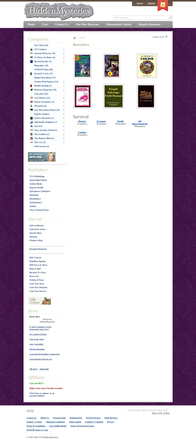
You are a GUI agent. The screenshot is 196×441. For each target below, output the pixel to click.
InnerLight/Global (38, 180)
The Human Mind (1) (42, 138)
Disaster (82, 121)
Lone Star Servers (38, 291)
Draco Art (34, 276)
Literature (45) (41, 94)
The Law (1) (38, 142)
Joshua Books (36, 184)
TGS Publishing (37, 176)
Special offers (36, 233)
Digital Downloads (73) (45, 78)
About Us (44, 418)
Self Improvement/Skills (141, 122)
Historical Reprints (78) (43, 90)
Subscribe (44, 369)
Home (31, 24)
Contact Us (62, 24)
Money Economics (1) (42, 102)
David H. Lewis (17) (41, 73)
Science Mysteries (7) (42, 118)
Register (151, 3)
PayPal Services (93, 418)
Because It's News (38, 272)
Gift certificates (37, 225)
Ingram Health (36, 187)
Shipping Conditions (55, 422)
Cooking (82, 132)
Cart (45, 24)
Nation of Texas (37, 280)
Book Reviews (111, 418)
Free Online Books (58, 426)
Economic (101, 121)
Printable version (158, 37)
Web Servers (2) (41, 146)
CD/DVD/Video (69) (43, 69)
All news (33, 369)
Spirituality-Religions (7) (43, 122)
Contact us (32, 418)
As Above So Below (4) (42, 57)
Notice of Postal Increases (82, 426)
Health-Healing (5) (41, 86)
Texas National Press (39, 210)
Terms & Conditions (36, 426)
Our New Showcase (87, 24)
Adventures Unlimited (40, 191)
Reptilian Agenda (38, 261)
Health (120, 121)
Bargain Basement (38, 249)
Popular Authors (42, 114)
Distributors (35, 199)
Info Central (35, 257)
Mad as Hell (35, 269)
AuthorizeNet (75, 418)
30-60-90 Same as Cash (37, 430)
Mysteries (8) (38, 106)
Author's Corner (34, 422)
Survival (36, 126)
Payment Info (59, 418)
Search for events (38, 229)
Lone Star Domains (39, 287)
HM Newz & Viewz (38, 265)
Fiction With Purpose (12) (46, 82)
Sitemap (33, 237)
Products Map (36, 240)
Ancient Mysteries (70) (42, 53)
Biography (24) (41, 65)
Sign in (140, 3)
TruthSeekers (36, 202)
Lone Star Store (37, 284)
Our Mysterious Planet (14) (45, 110)
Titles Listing (75, 422)
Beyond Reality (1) (41, 61)
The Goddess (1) (39, 134)
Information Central (119, 24)
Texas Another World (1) (43, 130)
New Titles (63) (41, 45)
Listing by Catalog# (94, 422)
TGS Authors (38, 49)
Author (33, 206)
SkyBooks (34, 195)
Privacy (110, 422)
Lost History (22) (40, 98)
